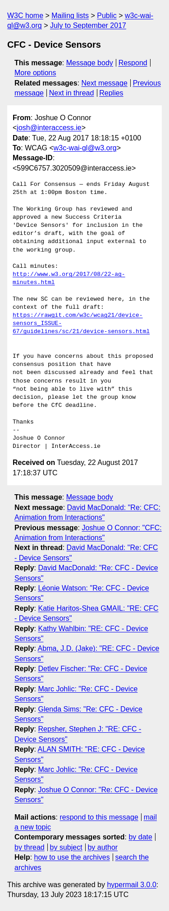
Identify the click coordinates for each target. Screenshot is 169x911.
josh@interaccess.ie (49, 127)
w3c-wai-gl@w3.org (85, 148)
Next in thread (71, 93)
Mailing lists (70, 15)
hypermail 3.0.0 (131, 884)
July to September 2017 (88, 25)
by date (140, 837)
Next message (105, 83)
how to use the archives (72, 857)
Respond (133, 63)
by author (102, 847)
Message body (89, 63)
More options (35, 73)
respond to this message (98, 817)
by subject (66, 847)
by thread (29, 847)
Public (107, 15)
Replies (111, 93)
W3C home (25, 15)
